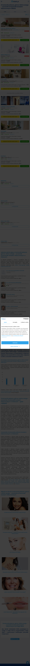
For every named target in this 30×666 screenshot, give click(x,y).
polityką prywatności (6, 335)
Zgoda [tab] (5, 322)
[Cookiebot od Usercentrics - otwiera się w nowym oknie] (23, 319)
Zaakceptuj (15, 342)
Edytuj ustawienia (15, 346)
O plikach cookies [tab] (25, 322)
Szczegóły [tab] (15, 322)
